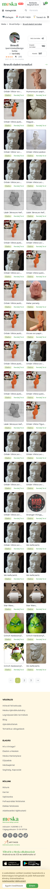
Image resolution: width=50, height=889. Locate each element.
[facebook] (5, 835)
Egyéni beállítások (14, 886)
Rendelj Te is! (19, 95)
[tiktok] (25, 835)
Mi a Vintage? (9, 746)
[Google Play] (12, 863)
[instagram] (10, 835)
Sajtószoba (8, 797)
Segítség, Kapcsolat (12, 770)
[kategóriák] (9, 10)
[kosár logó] (44, 3)
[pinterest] (15, 835)
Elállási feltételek (11, 806)
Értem (32, 886)
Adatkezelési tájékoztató (14, 811)
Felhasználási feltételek (14, 801)
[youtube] (20, 835)
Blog (5, 720)
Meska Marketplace (12, 756)
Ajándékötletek (10, 724)
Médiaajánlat (9, 765)
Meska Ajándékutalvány (14, 710)
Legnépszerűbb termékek (15, 715)
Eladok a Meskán (11, 751)
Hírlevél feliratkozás (12, 706)
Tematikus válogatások (13, 729)
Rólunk (6, 787)
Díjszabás (7, 760)
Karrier (6, 792)
